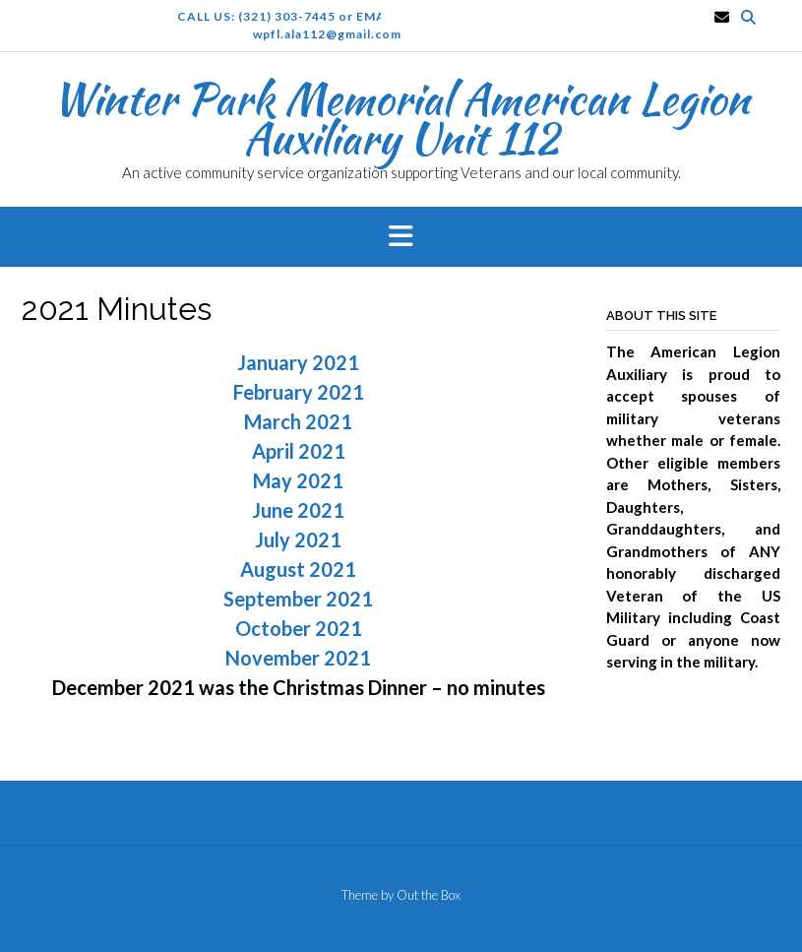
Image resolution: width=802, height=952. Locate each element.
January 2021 (298, 362)
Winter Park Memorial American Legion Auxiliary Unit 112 (401, 118)
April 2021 (298, 451)
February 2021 (298, 392)
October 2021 (298, 628)
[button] (401, 237)
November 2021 (298, 657)
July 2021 (298, 539)
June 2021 (298, 510)
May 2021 (298, 480)
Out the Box (429, 895)
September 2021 (298, 598)
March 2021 (298, 421)
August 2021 (298, 569)
